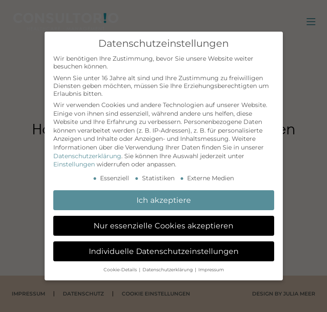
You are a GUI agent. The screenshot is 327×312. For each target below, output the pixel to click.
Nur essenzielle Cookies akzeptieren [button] (163, 225)
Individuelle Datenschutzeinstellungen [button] (164, 251)
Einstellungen (74, 164)
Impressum (211, 270)
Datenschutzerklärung (87, 156)
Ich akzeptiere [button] (163, 200)
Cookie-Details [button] (121, 270)
